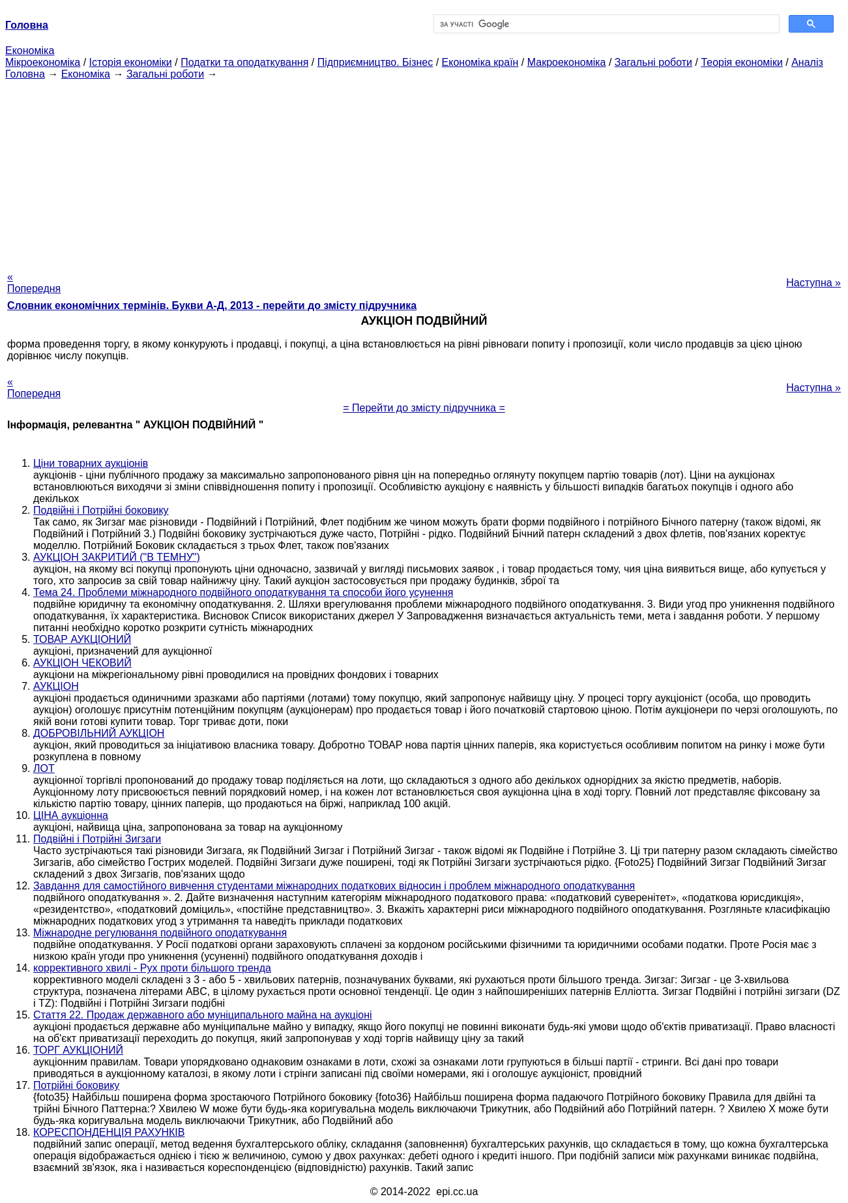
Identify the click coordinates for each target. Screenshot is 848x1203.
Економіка (29, 50)
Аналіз (807, 62)
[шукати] (605, 24)
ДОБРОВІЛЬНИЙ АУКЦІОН (98, 733)
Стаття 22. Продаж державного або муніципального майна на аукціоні (202, 1014)
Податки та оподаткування (244, 62)
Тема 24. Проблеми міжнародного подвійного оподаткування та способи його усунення (243, 592)
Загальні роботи (653, 62)
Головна (25, 74)
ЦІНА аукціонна (70, 815)
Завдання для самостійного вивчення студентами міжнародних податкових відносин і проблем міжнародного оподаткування (334, 885)
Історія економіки (130, 62)
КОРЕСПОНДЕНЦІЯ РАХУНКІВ (108, 1132)
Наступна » (813, 282)
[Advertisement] (424, 171)
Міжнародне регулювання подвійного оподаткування (160, 932)
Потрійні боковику (76, 1085)
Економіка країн (480, 62)
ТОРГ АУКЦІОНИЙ (78, 1050)
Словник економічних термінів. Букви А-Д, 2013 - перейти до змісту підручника (212, 305)
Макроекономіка (566, 62)
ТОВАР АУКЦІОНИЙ (82, 639)
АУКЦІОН (56, 686)
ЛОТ (44, 768)
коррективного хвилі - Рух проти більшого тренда (152, 967)
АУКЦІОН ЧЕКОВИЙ (82, 662)
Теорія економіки (741, 62)
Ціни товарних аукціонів (90, 463)
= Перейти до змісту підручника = (424, 407)
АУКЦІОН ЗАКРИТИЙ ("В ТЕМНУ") (116, 557)
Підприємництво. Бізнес (375, 62)
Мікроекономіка (42, 62)
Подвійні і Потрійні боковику (101, 510)
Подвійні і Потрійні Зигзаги (97, 838)
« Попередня (34, 282)
